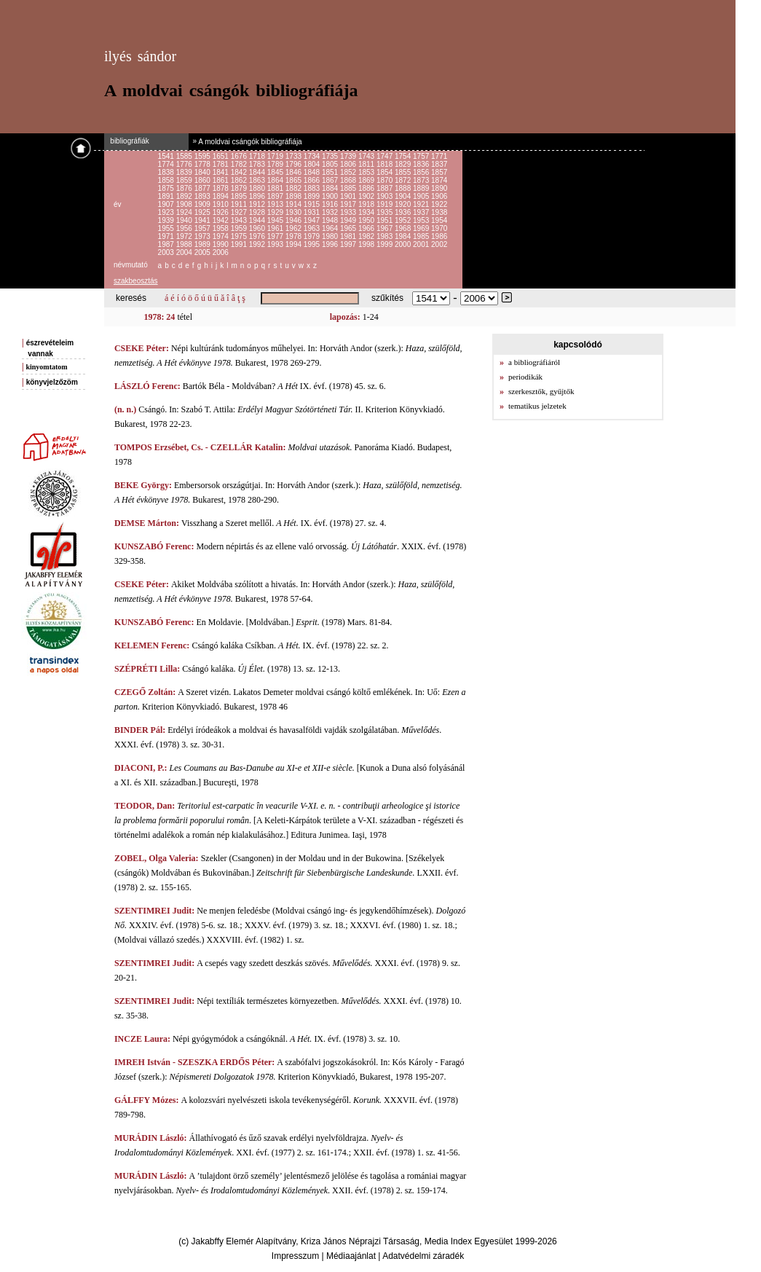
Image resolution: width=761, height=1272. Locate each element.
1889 (422, 188)
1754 (404, 156)
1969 (422, 228)
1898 (294, 196)
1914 (294, 204)
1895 (240, 196)
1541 (167, 156)
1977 (276, 236)
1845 (276, 172)
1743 (367, 156)
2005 (203, 252)
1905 (422, 196)
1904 (404, 196)
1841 (222, 172)
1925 (203, 212)
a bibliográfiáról (534, 362)
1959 (240, 228)
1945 (276, 220)
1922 (439, 204)
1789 (276, 164)
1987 (167, 244)
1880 (258, 188)
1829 (404, 164)
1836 (422, 164)
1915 (313, 204)
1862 (240, 180)
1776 (185, 164)
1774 (167, 164)
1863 (258, 180)
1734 (313, 156)
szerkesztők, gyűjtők (541, 391)
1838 (167, 172)
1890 (439, 188)
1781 (222, 164)
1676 (240, 156)
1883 (313, 188)
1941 (203, 220)
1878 (222, 188)
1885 (349, 188)
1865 (294, 180)
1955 (167, 228)
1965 (349, 228)
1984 (404, 236)
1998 (367, 244)
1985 (422, 236)
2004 (185, 252)
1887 (385, 188)
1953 (422, 220)
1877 (203, 188)
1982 (367, 236)
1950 (367, 220)
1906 (439, 196)
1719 (276, 156)
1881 (276, 188)
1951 (385, 220)
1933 (349, 212)
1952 (404, 220)
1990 (222, 244)
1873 (422, 180)
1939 (167, 220)
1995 (313, 244)
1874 (439, 180)
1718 (258, 156)
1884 (331, 188)
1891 (167, 196)
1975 (240, 236)
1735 (331, 156)
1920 (404, 204)
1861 (222, 180)
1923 (167, 212)
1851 (331, 172)
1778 (203, 164)
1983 (385, 236)
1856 (422, 172)
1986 (439, 236)
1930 (294, 212)
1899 (313, 196)
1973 (203, 236)
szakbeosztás (136, 281)
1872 (404, 180)
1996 (331, 244)
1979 (313, 236)
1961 (276, 228)
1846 (294, 172)
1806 (349, 164)
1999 (385, 244)
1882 (294, 188)
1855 (404, 172)
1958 (222, 228)
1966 (367, 228)
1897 (276, 196)
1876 (185, 188)
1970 (439, 228)
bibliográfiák (126, 141)
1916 (331, 204)
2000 (404, 244)
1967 (385, 228)
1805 (331, 164)
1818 (385, 164)
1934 (367, 212)
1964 (331, 228)
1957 (203, 228)
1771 (439, 156)
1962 (294, 228)
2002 (439, 244)
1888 (404, 188)
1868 (349, 180)
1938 (439, 212)
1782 (240, 164)
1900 (331, 196)
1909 (203, 204)
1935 (385, 212)
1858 (167, 180)
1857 (439, 172)
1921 (422, 204)
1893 (203, 196)
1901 (349, 196)
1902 (367, 196)
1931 (313, 212)
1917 (349, 204)
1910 (222, 204)
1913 (276, 204)
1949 (349, 220)
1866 (313, 180)
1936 (404, 212)
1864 (276, 180)
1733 (294, 156)
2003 (167, 252)
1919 (385, 204)
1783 (258, 164)
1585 (185, 156)
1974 (222, 236)
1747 (385, 156)
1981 (349, 236)
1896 (258, 196)
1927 (240, 212)
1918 (367, 204)
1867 (331, 180)
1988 (185, 244)
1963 (313, 228)
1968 (404, 228)
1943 (240, 220)
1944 (258, 220)
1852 (349, 172)
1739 (349, 156)
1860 (203, 180)
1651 (222, 156)
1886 (367, 188)
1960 (258, 228)
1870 (385, 180)
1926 (222, 212)
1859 (185, 180)
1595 (203, 156)
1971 (167, 236)
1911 (240, 204)
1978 (294, 236)
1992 (258, 244)
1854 (385, 172)
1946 (294, 220)
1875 (167, 188)
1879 (240, 188)
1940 (185, 220)
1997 (349, 244)
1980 (331, 236)
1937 (422, 212)
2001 (422, 244)
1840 (203, 172)
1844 (258, 172)
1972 (185, 236)
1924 (185, 212)
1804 (313, 164)
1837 (439, 164)
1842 (240, 172)
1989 (203, 244)
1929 (276, 212)
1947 (313, 220)
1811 (367, 164)
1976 (258, 236)
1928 (258, 212)
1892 (185, 196)
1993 (276, 244)
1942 (222, 220)
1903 (385, 196)
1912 (258, 204)
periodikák (525, 376)
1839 (185, 172)
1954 (439, 220)
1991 (240, 244)
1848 (313, 172)
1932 (331, 212)
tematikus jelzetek (537, 405)
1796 (294, 164)
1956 (185, 228)
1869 (367, 180)
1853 (367, 172)
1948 (331, 220)
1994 (294, 244)
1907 (167, 204)
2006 (221, 252)
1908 (185, 204)
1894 (222, 196)
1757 (422, 156)
